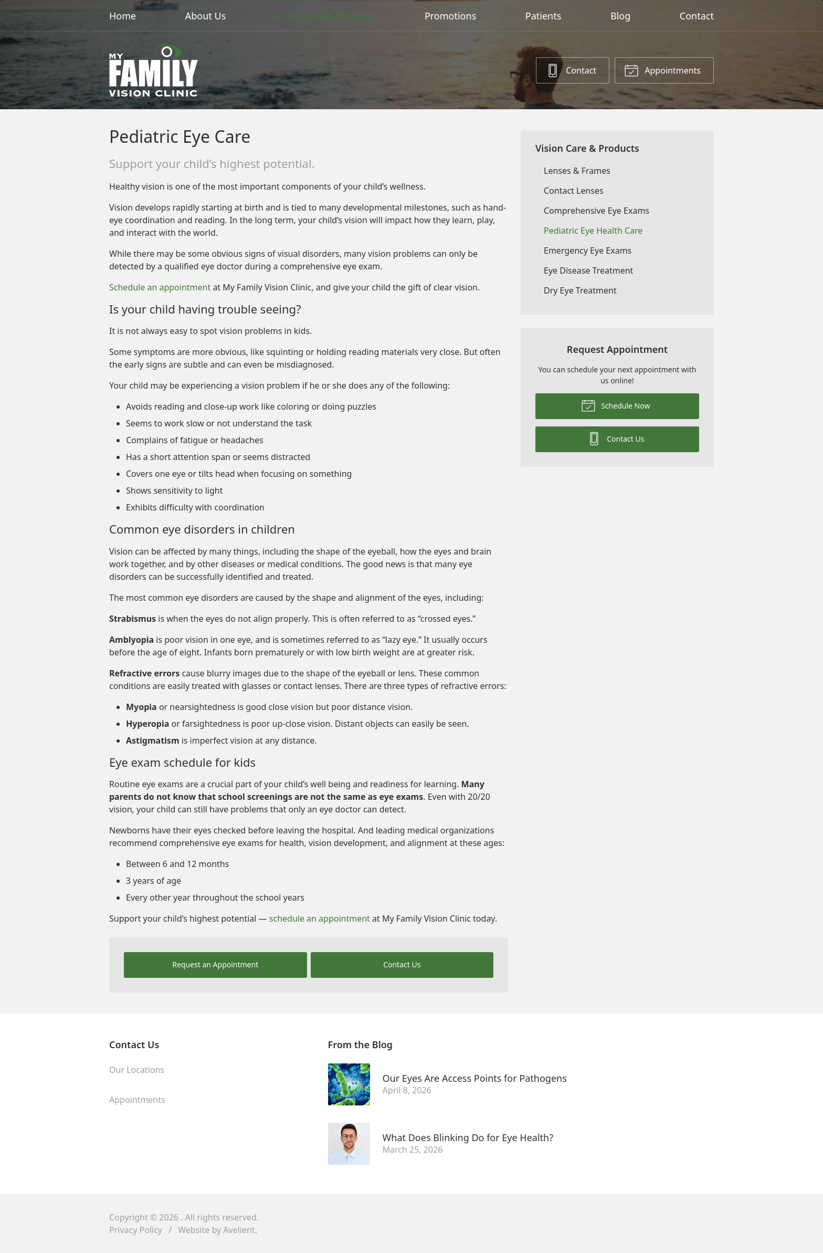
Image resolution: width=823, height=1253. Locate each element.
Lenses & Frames (577, 170)
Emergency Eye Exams (587, 250)
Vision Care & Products (325, 15)
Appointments (662, 69)
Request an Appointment (215, 964)
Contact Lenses (574, 190)
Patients (543, 15)
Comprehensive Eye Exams (596, 210)
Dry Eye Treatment (580, 290)
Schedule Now (615, 405)
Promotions (450, 15)
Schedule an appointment (159, 287)
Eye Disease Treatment (588, 270)
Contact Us (401, 964)
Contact (697, 15)
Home (122, 15)
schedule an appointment (319, 918)
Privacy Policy (135, 1230)
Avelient (239, 1230)
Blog (620, 15)
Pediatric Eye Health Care (593, 230)
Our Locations (136, 1070)
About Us (205, 15)
